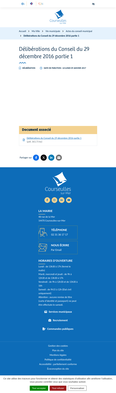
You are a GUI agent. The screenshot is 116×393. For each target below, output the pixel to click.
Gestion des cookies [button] (58, 345)
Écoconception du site (58, 368)
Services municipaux (60, 311)
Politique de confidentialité (58, 359)
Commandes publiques (60, 329)
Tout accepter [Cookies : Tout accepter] (39, 388)
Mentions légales (58, 355)
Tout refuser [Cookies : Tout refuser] (58, 388)
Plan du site (58, 350)
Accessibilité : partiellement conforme (58, 364)
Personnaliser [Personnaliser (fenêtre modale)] (77, 388)
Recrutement (60, 320)
